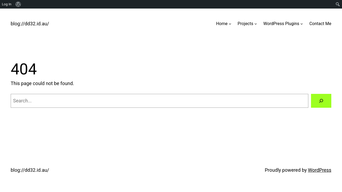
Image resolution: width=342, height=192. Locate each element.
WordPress (319, 170)
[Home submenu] (230, 23)
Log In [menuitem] (6, 4)
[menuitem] (18, 4)
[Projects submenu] (255, 23)
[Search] (321, 101)
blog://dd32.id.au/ (30, 23)
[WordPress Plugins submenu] (301, 23)
